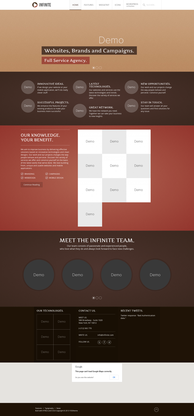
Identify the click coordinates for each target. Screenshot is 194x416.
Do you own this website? (84, 377)
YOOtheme (74, 411)
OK (114, 377)
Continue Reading (32, 184)
